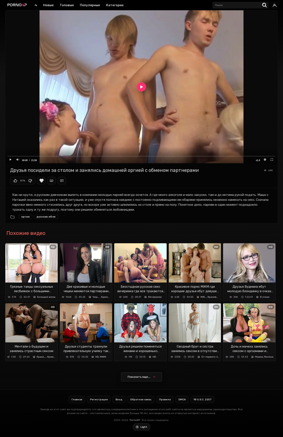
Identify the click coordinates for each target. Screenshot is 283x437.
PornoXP (135, 420)
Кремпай (51, 356)
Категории (114, 5)
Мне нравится (15, 181)
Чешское (96, 297)
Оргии (25, 216)
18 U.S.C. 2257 (202, 399)
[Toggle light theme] (141, 427)
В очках (264, 297)
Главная (36, 5)
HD (97, 356)
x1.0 (258, 160)
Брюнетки (105, 297)
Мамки (259, 356)
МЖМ (204, 297)
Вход (119, 399)
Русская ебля (46, 216)
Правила (165, 399)
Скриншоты (51, 180)
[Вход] (274, 5)
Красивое (213, 297)
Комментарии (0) (62, 180)
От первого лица (210, 356)
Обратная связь (140, 399)
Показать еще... (139, 376)
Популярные (90, 5)
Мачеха (268, 356)
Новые (48, 5)
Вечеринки (155, 297)
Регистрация (99, 399)
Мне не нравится (30, 181)
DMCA (182, 399)
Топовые (67, 5)
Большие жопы (46, 297)
